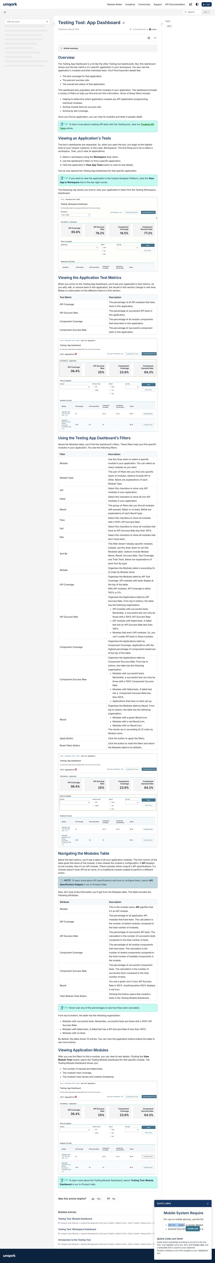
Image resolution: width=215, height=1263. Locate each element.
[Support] (158, 4)
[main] (108, 632)
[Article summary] (107, 48)
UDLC (169, 26)
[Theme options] (197, 4)
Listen (153, 29)
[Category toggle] (53, 23)
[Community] (144, 4)
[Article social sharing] (148, 38)
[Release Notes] (114, 4)
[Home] (5, 12)
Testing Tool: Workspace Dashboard (77, 1229)
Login (208, 4)
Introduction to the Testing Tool (74, 1239)
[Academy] (130, 4)
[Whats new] (190, 4)
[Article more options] (155, 38)
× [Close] (208, 1203)
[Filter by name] (27, 21)
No (111, 1198)
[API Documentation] (175, 4)
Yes (96, 1198)
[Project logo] (10, 4)
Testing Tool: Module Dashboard (75, 1218)
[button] (197, 12)
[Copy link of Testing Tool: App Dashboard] (123, 23)
